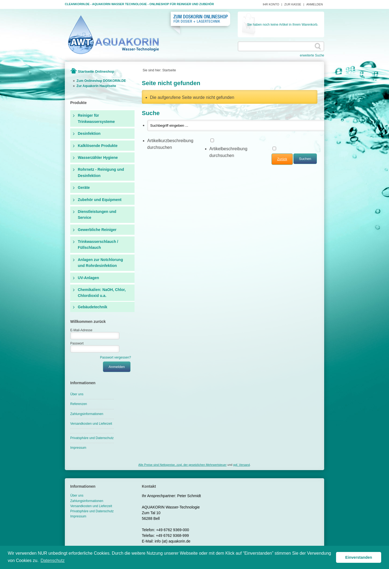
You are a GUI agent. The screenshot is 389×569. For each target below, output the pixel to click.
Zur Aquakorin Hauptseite (96, 86)
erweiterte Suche (312, 55)
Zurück (282, 159)
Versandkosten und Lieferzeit (91, 424)
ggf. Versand (241, 464)
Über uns (76, 394)
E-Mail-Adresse (81, 330)
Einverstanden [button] (358, 557)
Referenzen (78, 404)
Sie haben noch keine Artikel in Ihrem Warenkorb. (282, 24)
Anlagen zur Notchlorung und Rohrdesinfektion (100, 262)
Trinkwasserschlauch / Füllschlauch (98, 244)
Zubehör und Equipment (100, 200)
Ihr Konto (271, 4)
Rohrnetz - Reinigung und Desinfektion (101, 172)
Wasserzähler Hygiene (98, 157)
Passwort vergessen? (115, 357)
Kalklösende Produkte (98, 145)
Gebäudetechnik (92, 307)
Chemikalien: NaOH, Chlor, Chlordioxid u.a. (102, 292)
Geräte (84, 187)
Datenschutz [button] (53, 560)
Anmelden (314, 4)
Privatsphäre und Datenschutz (92, 438)
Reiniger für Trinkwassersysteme (96, 118)
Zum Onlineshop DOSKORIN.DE (101, 81)
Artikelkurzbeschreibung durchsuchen (170, 144)
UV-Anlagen (88, 278)
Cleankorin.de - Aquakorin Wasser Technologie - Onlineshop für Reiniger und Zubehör (139, 4)
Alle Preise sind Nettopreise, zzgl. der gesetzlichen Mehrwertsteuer (182, 464)
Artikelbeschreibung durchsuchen (228, 152)
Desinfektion (89, 133)
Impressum (78, 448)
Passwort (76, 343)
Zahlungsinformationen (86, 414)
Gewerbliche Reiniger (97, 229)
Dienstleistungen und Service (97, 214)
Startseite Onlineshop (96, 71)
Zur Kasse (292, 4)
